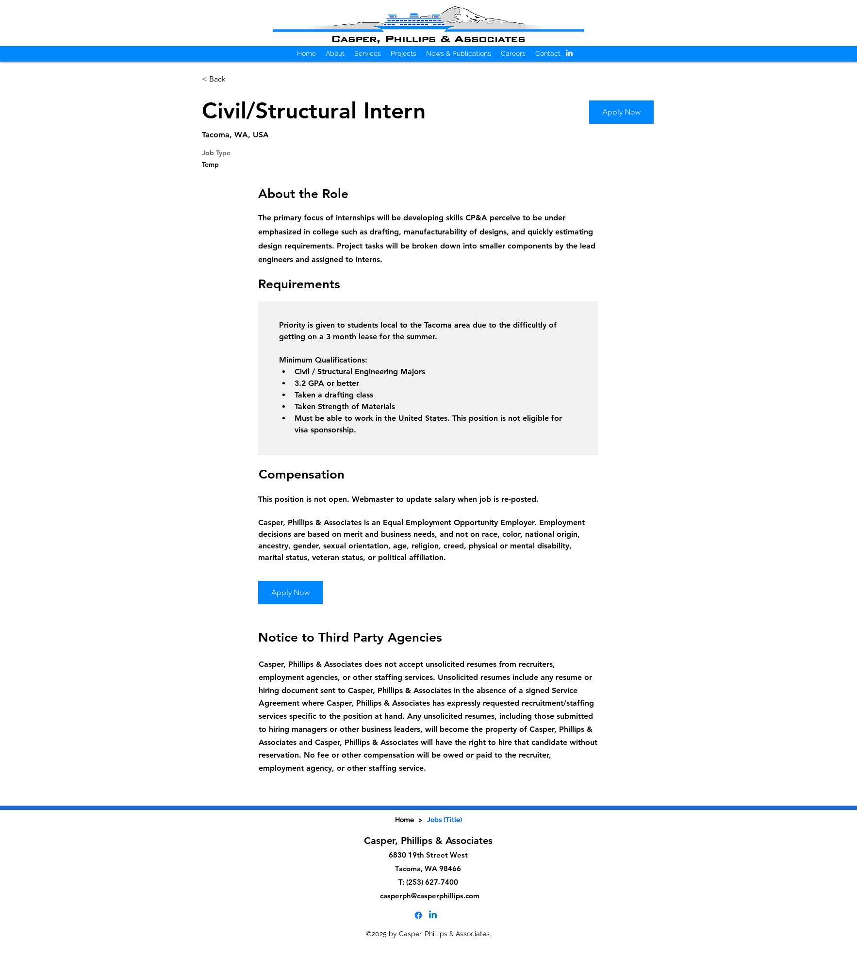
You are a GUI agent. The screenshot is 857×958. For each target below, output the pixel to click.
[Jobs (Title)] (444, 819)
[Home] (404, 819)
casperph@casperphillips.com (429, 895)
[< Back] (236, 79)
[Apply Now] (621, 112)
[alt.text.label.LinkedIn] (569, 53)
